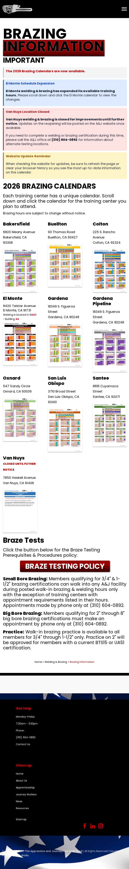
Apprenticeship (25, 787)
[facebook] (85, 826)
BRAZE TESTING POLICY (65, 566)
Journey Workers (26, 794)
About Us (21, 780)
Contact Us (23, 744)
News (19, 801)
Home (38, 662)
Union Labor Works (17, 855)
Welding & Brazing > (57, 662)
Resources (22, 808)
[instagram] (101, 826)
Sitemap (21, 819)
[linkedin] (93, 826)
